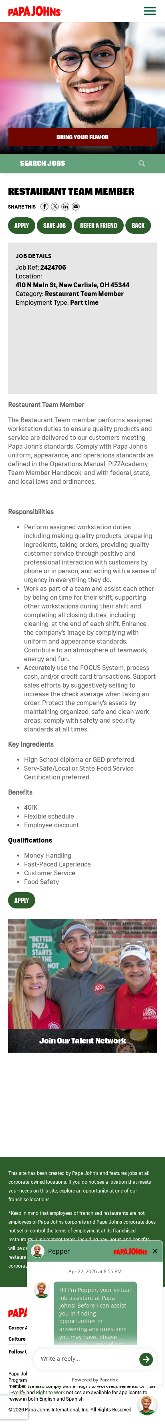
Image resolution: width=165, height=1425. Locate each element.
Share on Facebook (44, 207)
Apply (21, 225)
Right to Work (50, 1392)
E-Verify (16, 1392)
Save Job (54, 225)
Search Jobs (42, 163)
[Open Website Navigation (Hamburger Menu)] (148, 20)
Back (138, 225)
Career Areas (23, 1327)
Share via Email (76, 207)
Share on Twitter (55, 207)
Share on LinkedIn (65, 207)
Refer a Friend (98, 225)
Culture (17, 1339)
